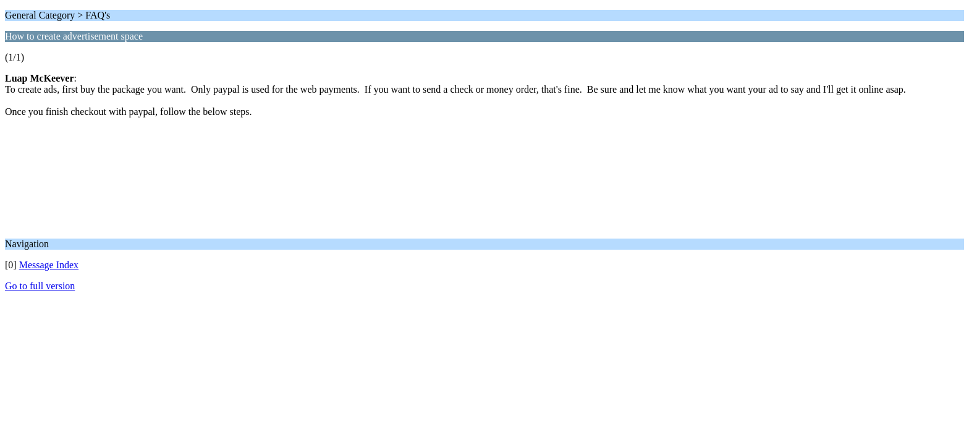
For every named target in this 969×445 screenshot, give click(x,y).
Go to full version (40, 286)
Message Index (48, 265)
